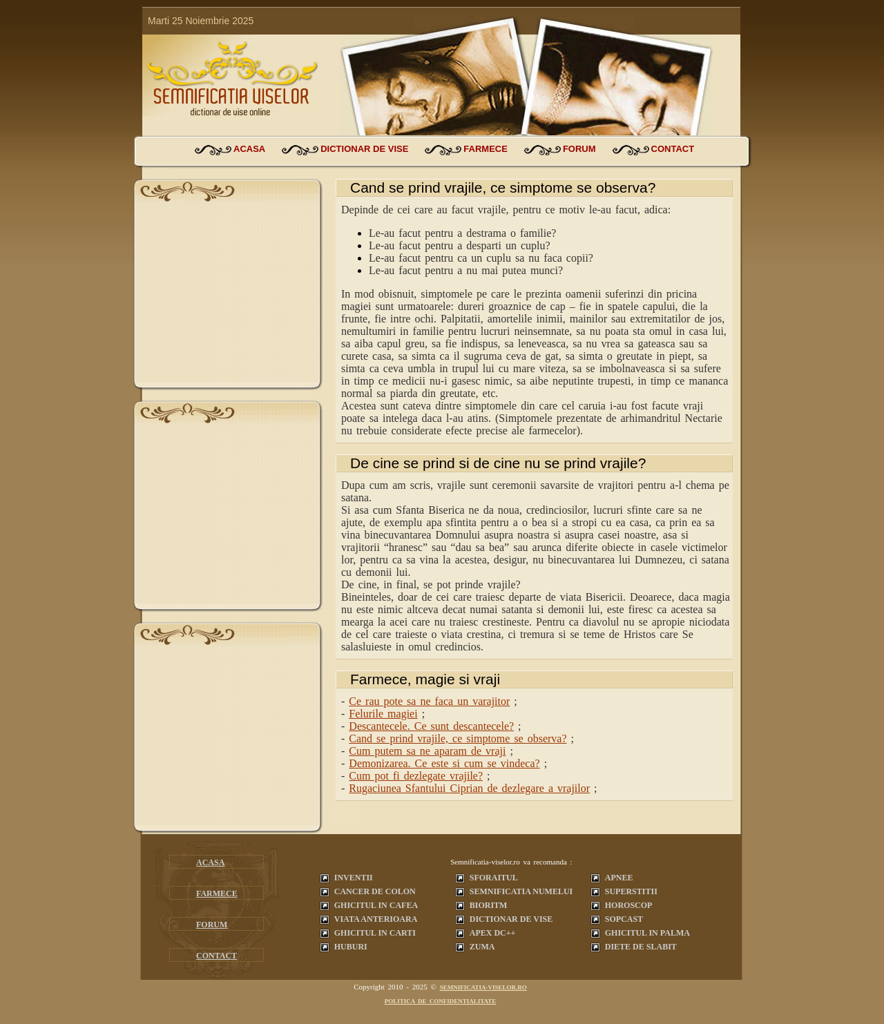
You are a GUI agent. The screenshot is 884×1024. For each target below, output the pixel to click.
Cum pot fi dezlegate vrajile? (416, 776)
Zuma (482, 946)
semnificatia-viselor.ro (483, 987)
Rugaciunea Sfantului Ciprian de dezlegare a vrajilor (469, 788)
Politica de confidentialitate (441, 1001)
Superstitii (631, 891)
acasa (249, 149)
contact (673, 149)
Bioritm (489, 905)
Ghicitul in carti (375, 933)
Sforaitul (494, 877)
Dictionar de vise (511, 919)
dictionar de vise (364, 149)
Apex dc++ (493, 933)
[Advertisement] (228, 295)
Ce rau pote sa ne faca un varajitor (429, 701)
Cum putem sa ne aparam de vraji (427, 751)
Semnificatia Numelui (521, 891)
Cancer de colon (375, 891)
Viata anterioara (376, 919)
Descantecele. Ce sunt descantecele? (431, 726)
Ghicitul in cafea (376, 905)
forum (579, 149)
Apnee (619, 877)
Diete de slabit (641, 946)
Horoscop (629, 905)
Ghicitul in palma (647, 933)
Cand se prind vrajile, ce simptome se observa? (457, 738)
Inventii (353, 877)
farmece (485, 149)
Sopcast (624, 919)
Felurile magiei (383, 713)
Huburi (350, 946)
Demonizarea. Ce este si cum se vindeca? (444, 763)
